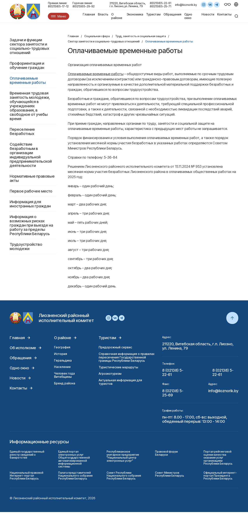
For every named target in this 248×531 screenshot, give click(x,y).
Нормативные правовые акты (32, 178)
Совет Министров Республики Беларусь (169, 474)
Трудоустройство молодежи (26, 246)
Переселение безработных (22, 131)
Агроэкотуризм (110, 373)
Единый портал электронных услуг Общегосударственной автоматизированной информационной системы (74, 459)
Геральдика (63, 360)
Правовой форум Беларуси (166, 453)
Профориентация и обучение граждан (27, 65)
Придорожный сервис (115, 347)
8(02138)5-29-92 (83, 6)
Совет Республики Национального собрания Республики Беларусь (124, 475)
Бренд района (64, 383)
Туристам (153, 14)
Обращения (172, 14)
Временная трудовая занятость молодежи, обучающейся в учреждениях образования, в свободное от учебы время (30, 106)
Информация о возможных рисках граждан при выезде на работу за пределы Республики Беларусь (31, 225)
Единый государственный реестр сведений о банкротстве (27, 454)
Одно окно (188, 16)
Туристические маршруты (118, 367)
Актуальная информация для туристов (120, 382)
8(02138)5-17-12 (58, 6)
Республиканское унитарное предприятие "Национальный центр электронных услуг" (123, 456)
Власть (103, 14)
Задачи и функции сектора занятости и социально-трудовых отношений (29, 46)
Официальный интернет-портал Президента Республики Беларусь (220, 475)
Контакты (224, 14)
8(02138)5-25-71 (160, 6)
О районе (116, 16)
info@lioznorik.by (186, 4)
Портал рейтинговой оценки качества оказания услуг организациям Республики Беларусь (217, 457)
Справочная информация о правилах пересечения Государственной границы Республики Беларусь (126, 357)
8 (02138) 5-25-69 (172, 393)
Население (62, 367)
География (62, 347)
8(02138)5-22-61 (160, 3)
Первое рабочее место (31, 191)
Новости (208, 14)
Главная (89, 14)
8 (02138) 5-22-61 (172, 372)
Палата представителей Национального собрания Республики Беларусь (75, 475)
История (60, 354)
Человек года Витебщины (64, 375)
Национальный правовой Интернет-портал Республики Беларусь (26, 475)
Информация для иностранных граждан (30, 203)
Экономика (135, 14)
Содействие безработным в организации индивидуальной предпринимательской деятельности (31, 155)
